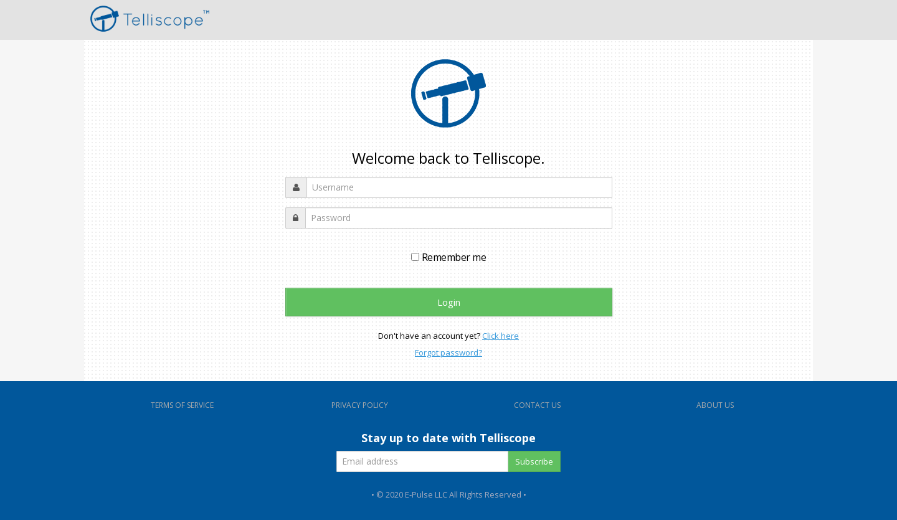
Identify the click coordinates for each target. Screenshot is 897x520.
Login (448, 302)
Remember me (448, 257)
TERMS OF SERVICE (182, 405)
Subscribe (534, 461)
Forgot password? (448, 352)
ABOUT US (715, 405)
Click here (500, 335)
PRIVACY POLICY (359, 405)
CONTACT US (537, 405)
